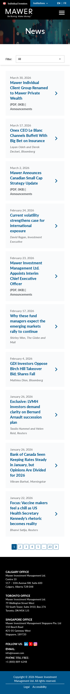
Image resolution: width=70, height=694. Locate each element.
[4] (32, 544)
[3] (26, 544)
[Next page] (56, 544)
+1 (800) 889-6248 (16, 659)
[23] (50, 544)
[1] (14, 544)
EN (58, 3)
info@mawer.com (15, 650)
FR (64, 3)
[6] (44, 544)
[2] (20, 544)
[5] (38, 544)
